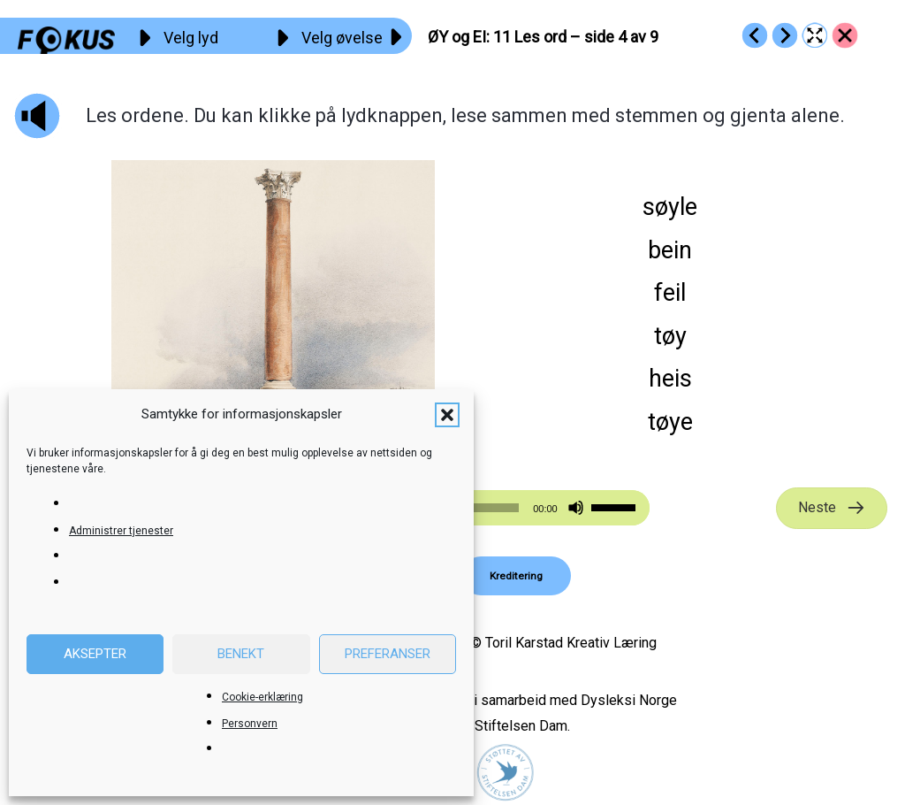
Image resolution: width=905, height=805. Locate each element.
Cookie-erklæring (262, 697)
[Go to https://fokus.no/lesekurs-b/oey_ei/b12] (785, 35)
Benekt (240, 654)
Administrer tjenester (121, 531)
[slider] (616, 506)
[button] (447, 415)
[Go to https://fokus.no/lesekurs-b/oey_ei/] (845, 35)
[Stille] (575, 508)
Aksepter (95, 654)
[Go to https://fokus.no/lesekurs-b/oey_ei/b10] (755, 35)
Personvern (250, 723)
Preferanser (387, 654)
